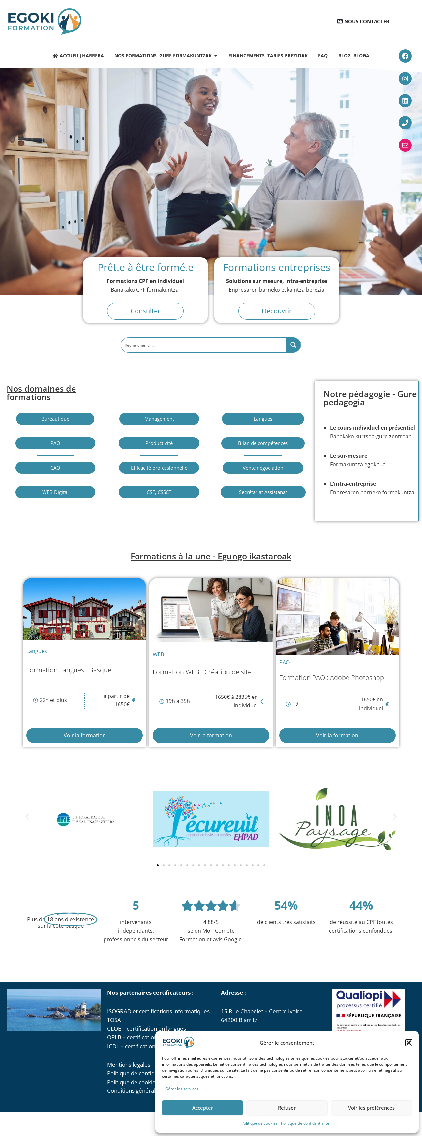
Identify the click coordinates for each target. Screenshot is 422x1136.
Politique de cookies (259, 1123)
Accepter (202, 1107)
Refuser (287, 1107)
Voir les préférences (371, 1107)
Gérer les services (181, 1089)
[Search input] (204, 345)
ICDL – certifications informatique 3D (154, 1046)
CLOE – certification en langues (146, 1028)
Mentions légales (128, 1064)
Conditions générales (134, 1090)
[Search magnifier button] (293, 345)
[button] (409, 1042)
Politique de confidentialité (305, 1123)
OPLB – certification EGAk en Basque (153, 1037)
